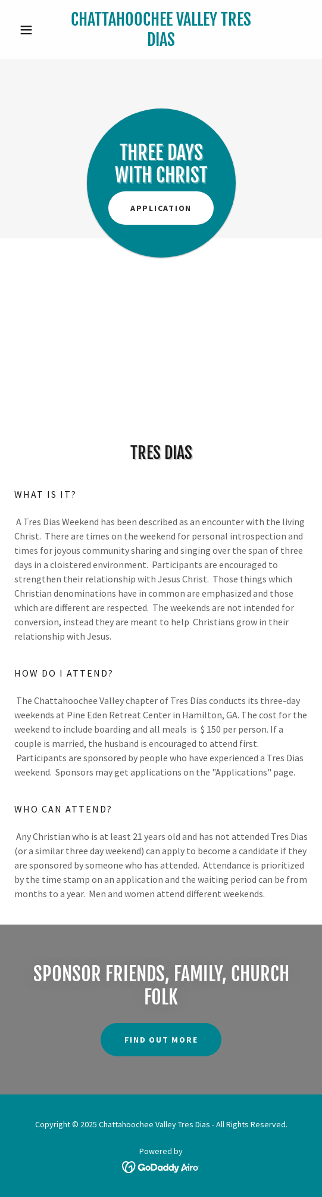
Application (161, 208)
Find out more (161, 1039)
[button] (36, 30)
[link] (161, 29)
